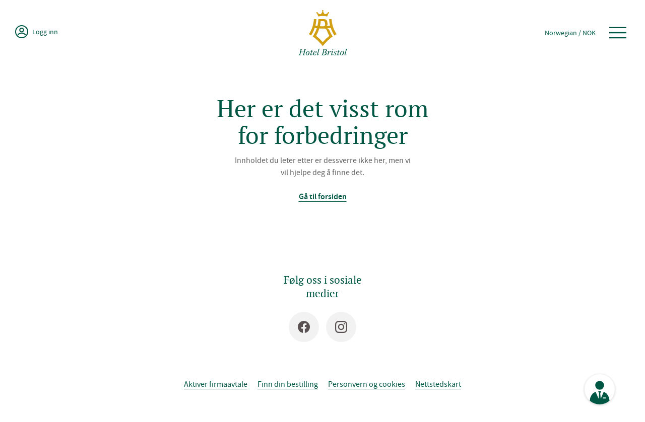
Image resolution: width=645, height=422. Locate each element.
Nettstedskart (438, 384)
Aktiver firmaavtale (215, 384)
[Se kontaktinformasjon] (600, 389)
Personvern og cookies (366, 384)
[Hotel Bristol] (322, 32)
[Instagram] (341, 327)
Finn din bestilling (287, 384)
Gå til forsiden (323, 196)
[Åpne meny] (618, 33)
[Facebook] (304, 327)
